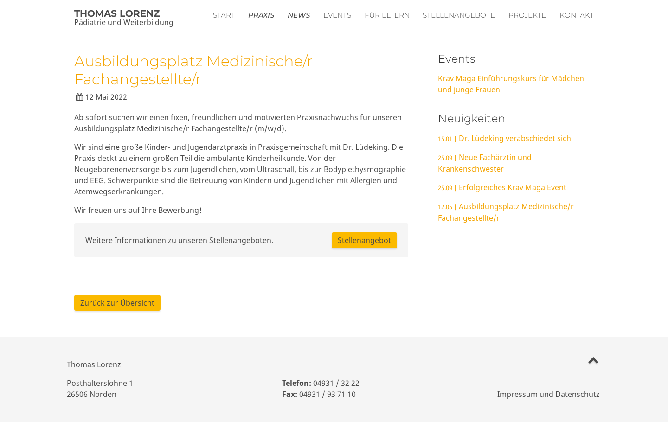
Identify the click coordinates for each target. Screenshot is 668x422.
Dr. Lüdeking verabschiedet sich (504, 138)
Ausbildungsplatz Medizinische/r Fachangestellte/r (193, 70)
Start (224, 15)
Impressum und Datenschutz (548, 394)
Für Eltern (387, 15)
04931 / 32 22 (336, 383)
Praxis (261, 15)
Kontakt (576, 15)
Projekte (527, 15)
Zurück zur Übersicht (117, 303)
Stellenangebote (459, 15)
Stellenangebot (364, 240)
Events (337, 15)
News (299, 15)
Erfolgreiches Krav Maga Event (502, 187)
